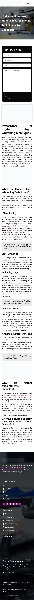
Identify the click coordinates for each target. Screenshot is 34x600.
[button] (28, 3)
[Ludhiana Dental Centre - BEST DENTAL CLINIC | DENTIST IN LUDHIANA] (17, 547)
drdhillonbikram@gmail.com (13, 469)
